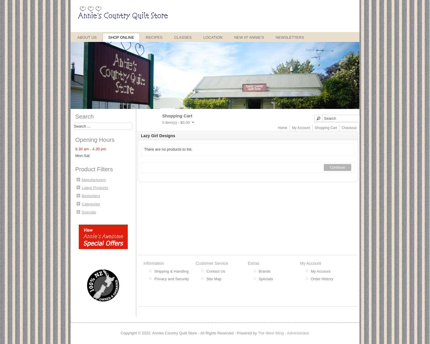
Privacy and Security (171, 279)
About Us (87, 37)
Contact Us (216, 271)
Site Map (214, 279)
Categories (91, 204)
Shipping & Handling (171, 271)
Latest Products (95, 188)
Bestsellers (91, 196)
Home (282, 128)
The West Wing (271, 333)
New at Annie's (249, 37)
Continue (337, 167)
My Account (301, 128)
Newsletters (290, 37)
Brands (265, 271)
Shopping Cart (326, 128)
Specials (89, 212)
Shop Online (121, 37)
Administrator (298, 333)
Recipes (154, 37)
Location (213, 37)
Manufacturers (94, 180)
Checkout (349, 128)
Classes (183, 37)
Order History (322, 279)
